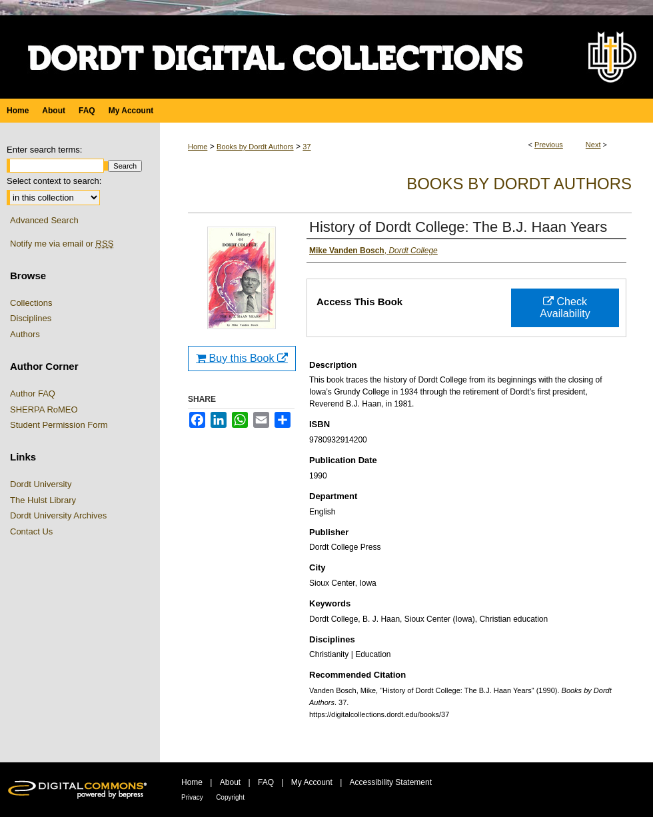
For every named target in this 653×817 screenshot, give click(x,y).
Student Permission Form (59, 425)
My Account (311, 782)
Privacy (192, 797)
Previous (548, 145)
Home (197, 147)
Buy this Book (242, 358)
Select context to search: (54, 181)
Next (593, 145)
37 (307, 147)
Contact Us (31, 531)
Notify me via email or (61, 244)
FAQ (266, 782)
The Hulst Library (43, 500)
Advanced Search (44, 220)
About (230, 782)
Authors (25, 334)
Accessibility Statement (391, 782)
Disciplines (30, 318)
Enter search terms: (44, 150)
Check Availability (565, 307)
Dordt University (40, 484)
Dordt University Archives (58, 515)
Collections (31, 303)
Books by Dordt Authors (255, 147)
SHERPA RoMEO (44, 409)
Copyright (230, 797)
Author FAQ (32, 394)
